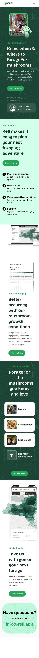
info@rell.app (19, 624)
